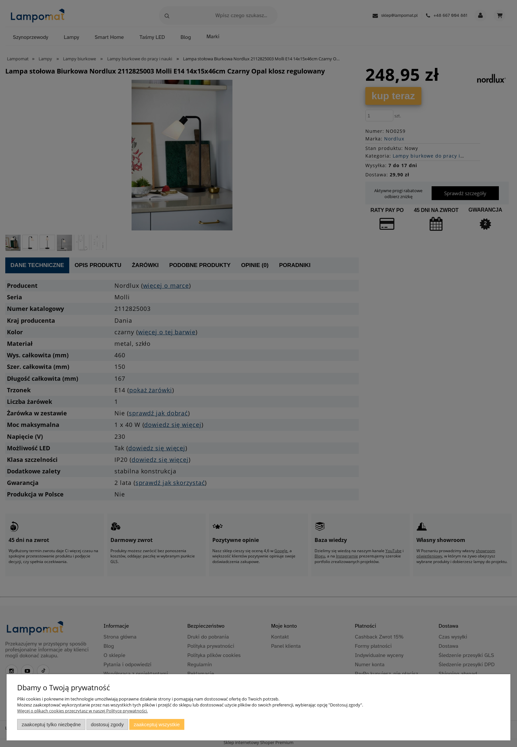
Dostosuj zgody (107, 724)
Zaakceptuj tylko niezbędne (51, 724)
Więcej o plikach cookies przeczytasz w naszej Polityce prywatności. (82, 711)
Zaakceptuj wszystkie (157, 724)
